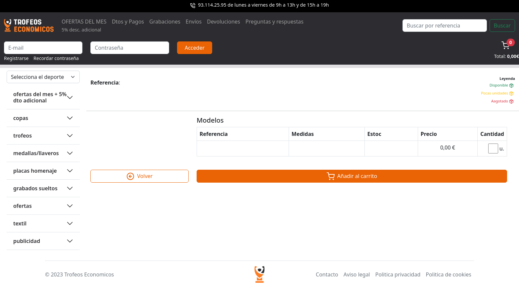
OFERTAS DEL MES (84, 25)
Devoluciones (223, 21)
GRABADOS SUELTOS (35, 188)
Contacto (327, 274)
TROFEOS (22, 135)
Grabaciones (164, 21)
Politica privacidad (397, 274)
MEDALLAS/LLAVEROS (36, 153)
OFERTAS (22, 205)
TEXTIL (19, 223)
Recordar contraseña (56, 58)
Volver (139, 176)
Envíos (194, 21)
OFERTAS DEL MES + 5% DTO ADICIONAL (40, 97)
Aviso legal (357, 274)
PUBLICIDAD (26, 241)
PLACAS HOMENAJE (35, 170)
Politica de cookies (448, 274)
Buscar (502, 25)
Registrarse (16, 58)
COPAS (20, 118)
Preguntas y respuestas (275, 21)
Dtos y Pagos (128, 21)
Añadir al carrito (352, 176)
